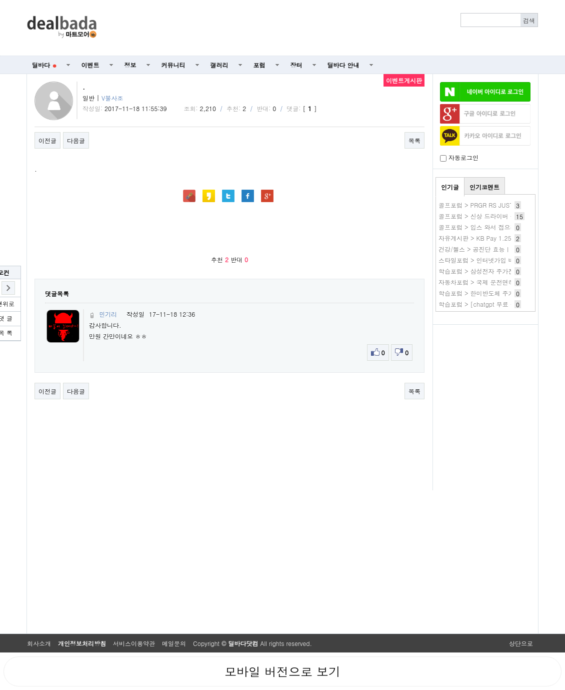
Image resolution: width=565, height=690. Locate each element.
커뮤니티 (174, 65)
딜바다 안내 (344, 65)
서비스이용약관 (134, 643)
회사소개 (39, 643)
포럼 (260, 65)
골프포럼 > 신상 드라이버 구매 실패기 (490, 216)
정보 (130, 65)
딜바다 (44, 65)
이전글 (47, 140)
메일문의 (174, 643)
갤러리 (219, 65)
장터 (296, 65)
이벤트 (91, 65)
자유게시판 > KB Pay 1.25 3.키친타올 (490, 238)
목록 (414, 140)
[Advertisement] (323, 28)
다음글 (76, 140)
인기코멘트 (485, 187)
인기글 (450, 187)
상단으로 (521, 643)
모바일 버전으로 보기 (282, 671)
